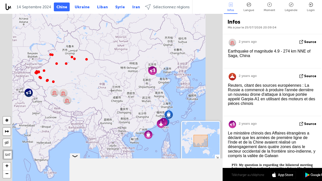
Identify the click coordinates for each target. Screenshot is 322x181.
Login (311, 7)
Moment (269, 7)
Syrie (120, 7)
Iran (136, 7)
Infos (230, 7)
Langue (249, 7)
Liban (102, 7)
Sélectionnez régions (167, 7)
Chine (61, 7)
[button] (47, 80)
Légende (291, 7)
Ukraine (82, 7)
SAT (8, 155)
